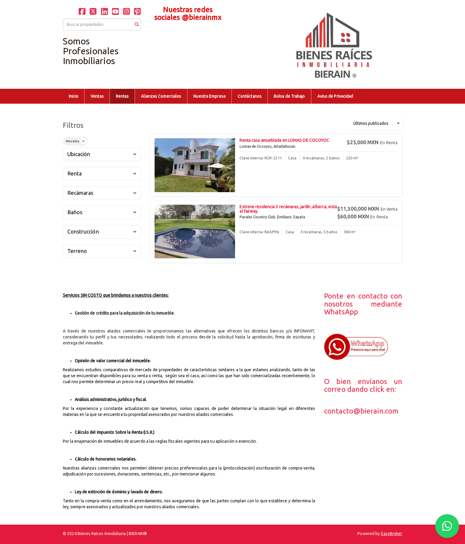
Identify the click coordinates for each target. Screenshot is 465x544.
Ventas (97, 96)
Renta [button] (102, 173)
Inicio (74, 96)
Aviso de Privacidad (335, 96)
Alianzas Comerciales (161, 96)
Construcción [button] (102, 231)
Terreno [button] (102, 251)
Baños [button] (102, 212)
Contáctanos (250, 96)
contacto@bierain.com (361, 411)
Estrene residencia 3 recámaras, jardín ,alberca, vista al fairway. (288, 209)
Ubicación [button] (102, 154)
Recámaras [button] (102, 193)
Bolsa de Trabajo (289, 96)
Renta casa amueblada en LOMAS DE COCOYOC (284, 140)
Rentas (122, 96)
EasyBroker (391, 533)
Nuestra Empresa (209, 96)
